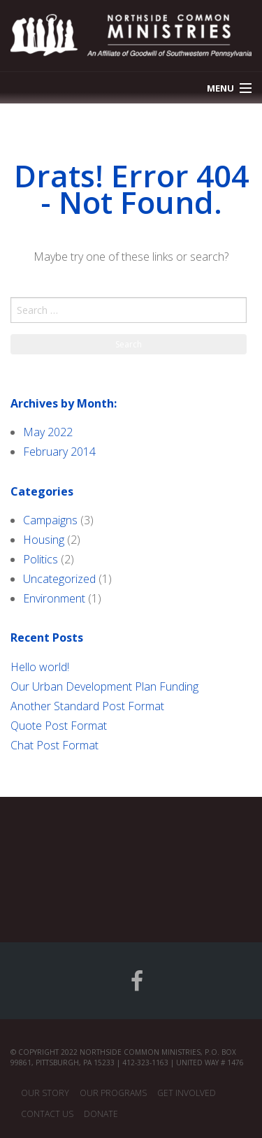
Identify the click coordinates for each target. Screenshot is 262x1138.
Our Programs (113, 1093)
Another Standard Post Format (87, 706)
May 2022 (48, 432)
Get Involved (186, 1093)
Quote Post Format (58, 725)
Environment (54, 598)
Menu (220, 88)
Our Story (45, 1093)
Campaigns (50, 520)
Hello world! (39, 667)
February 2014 (59, 451)
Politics (40, 559)
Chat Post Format (54, 745)
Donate (101, 1114)
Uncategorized (59, 578)
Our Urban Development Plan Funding (104, 686)
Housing (43, 539)
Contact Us (47, 1114)
